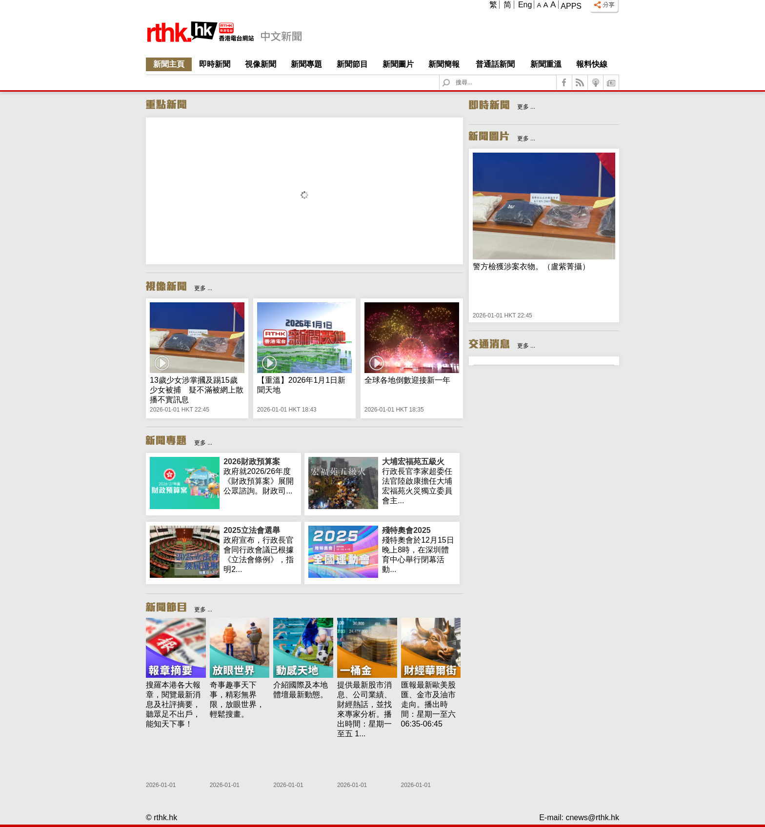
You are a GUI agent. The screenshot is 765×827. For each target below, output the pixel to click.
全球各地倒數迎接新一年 (407, 380)
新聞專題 (306, 64)
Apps (571, 6)
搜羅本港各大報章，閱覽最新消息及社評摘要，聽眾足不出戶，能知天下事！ (173, 704)
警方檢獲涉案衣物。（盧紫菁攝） (531, 266)
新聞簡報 (444, 64)
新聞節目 (352, 64)
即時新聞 (214, 64)
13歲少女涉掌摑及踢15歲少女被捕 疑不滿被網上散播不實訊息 (196, 390)
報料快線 (591, 64)
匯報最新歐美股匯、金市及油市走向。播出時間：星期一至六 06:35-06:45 (428, 704)
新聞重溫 (546, 64)
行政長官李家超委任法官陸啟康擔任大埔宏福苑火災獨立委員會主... (419, 481)
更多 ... (203, 288)
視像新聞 (260, 64)
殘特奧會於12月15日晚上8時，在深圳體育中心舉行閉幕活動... (419, 549)
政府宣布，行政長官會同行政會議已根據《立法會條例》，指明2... (260, 549)
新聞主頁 (168, 64)
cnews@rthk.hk (592, 817)
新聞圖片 (398, 64)
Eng (525, 4)
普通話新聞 (495, 64)
